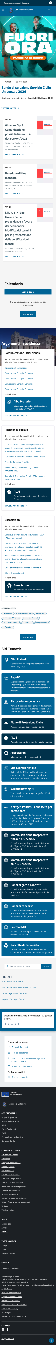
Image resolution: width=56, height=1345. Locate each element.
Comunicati (6, 1223)
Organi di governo (9, 1117)
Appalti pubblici (8, 1166)
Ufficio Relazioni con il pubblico (15, 1282)
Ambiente (6, 1158)
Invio (46, 966)
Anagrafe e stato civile (11, 1162)
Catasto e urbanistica (11, 1174)
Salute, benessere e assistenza (15, 1198)
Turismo (5, 1206)
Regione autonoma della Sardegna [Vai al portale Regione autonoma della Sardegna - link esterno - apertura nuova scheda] (16, 3)
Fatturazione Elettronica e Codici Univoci (19, 987)
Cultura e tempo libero (11, 1178)
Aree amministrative (10, 1121)
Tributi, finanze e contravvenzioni (16, 1202)
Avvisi (4, 1227)
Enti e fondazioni (9, 1129)
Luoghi (4, 1245)
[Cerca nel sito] (49, 11)
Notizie (5, 1231)
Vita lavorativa (8, 1210)
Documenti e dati (9, 1141)
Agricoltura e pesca (10, 1154)
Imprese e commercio (11, 1190)
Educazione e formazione (12, 1182)
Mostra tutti (28, 314)
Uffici (4, 1125)
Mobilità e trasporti (10, 1194)
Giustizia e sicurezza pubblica (14, 1186)
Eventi (4, 1249)
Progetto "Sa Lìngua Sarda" (13, 999)
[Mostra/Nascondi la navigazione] (3, 10)
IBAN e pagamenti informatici (14, 993)
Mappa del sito (8, 1338)
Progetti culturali (9, 1253)
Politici (4, 1133)
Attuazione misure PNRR (12, 981)
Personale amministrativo (12, 1137)
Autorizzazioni (8, 1170)
